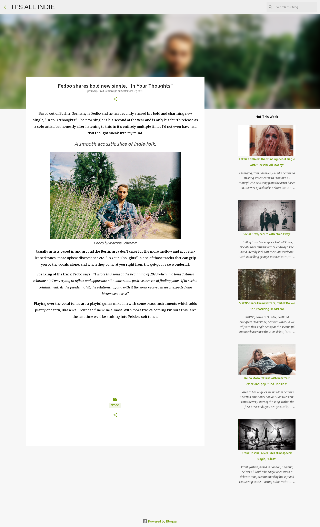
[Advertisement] (115, 480)
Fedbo (115, 405)
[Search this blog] (295, 7)
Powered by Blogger (160, 521)
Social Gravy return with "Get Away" (267, 234)
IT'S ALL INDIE (33, 7)
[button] (115, 99)
